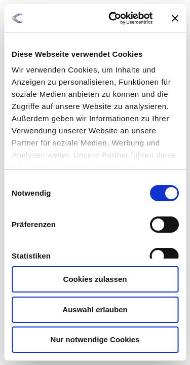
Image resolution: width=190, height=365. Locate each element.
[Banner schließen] (174, 18)
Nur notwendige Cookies (95, 339)
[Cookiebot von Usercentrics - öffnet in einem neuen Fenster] (113, 18)
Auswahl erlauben (94, 309)
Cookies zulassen (95, 279)
